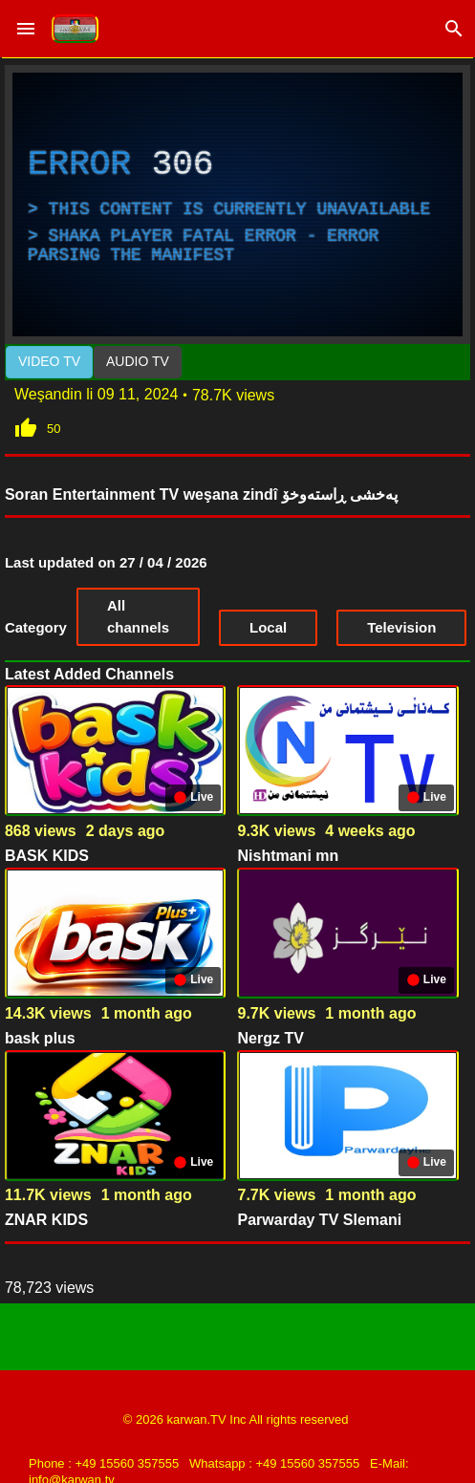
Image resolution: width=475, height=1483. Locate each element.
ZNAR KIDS (46, 1220)
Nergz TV (270, 1038)
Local (268, 627)
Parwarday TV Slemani (319, 1220)
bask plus (40, 1038)
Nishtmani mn (287, 856)
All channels (138, 616)
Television (401, 627)
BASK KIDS (47, 856)
